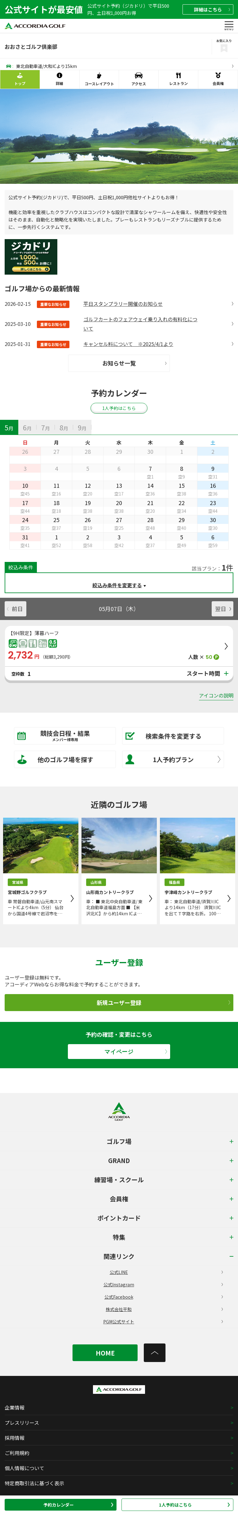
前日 (15, 609)
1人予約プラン (173, 759)
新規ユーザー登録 (163, 1002)
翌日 (223, 609)
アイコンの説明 (216, 695)
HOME (105, 1352)
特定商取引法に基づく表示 (34, 1483)
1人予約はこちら (194, 1505)
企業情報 (14, 1407)
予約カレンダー (78, 1505)
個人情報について (24, 1468)
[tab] (9, 427)
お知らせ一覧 (134, 363)
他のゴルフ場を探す (55, 759)
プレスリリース (22, 1422)
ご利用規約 (17, 1453)
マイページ (135, 1052)
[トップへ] (154, 1352)
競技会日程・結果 (60, 735)
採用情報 (14, 1437)
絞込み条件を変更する (117, 585)
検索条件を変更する (163, 736)
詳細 (212, 9)
